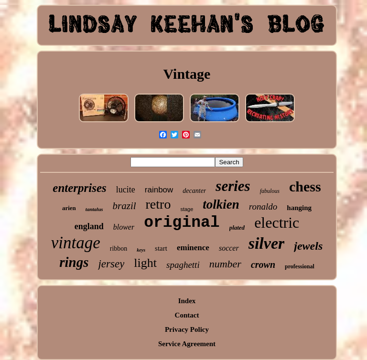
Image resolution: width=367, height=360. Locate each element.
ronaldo (263, 206)
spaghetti (183, 265)
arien (69, 208)
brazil (124, 206)
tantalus (94, 209)
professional (299, 266)
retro (158, 204)
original (181, 223)
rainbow (159, 189)
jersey (111, 264)
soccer (229, 248)
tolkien (221, 204)
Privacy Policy (187, 329)
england (89, 226)
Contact (187, 315)
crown (263, 264)
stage (186, 209)
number (225, 264)
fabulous (270, 191)
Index (187, 301)
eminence (193, 247)
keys (141, 250)
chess (305, 186)
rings (73, 262)
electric (276, 222)
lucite (125, 189)
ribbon (119, 248)
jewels (308, 246)
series (233, 186)
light (145, 263)
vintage (75, 242)
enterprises (80, 187)
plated (237, 227)
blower (123, 227)
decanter (194, 190)
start (161, 248)
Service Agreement (187, 344)
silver (266, 243)
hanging (299, 208)
